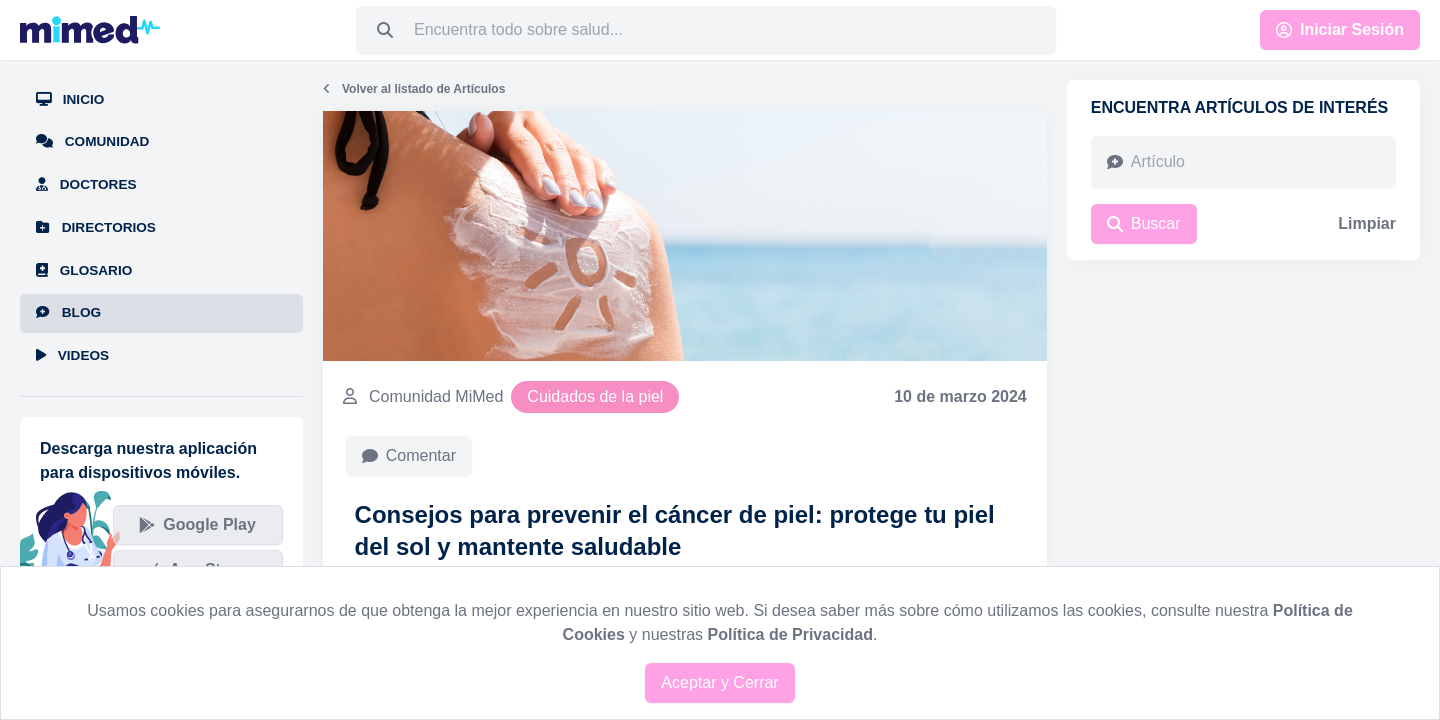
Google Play (197, 524)
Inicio (70, 99)
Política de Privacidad (790, 634)
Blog (68, 312)
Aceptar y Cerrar (719, 682)
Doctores (86, 184)
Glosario (84, 270)
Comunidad (92, 141)
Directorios (96, 227)
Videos (72, 355)
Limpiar (1367, 223)
